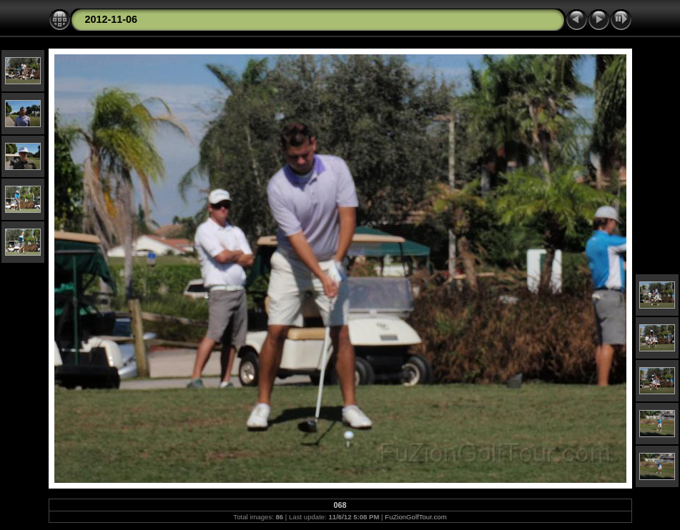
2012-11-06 (111, 19)
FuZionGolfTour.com (415, 517)
